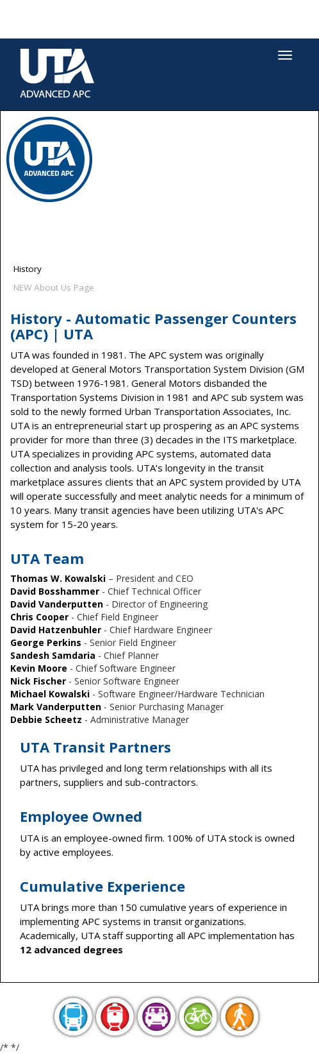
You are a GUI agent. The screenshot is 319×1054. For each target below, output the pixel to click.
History (27, 269)
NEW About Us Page (53, 287)
